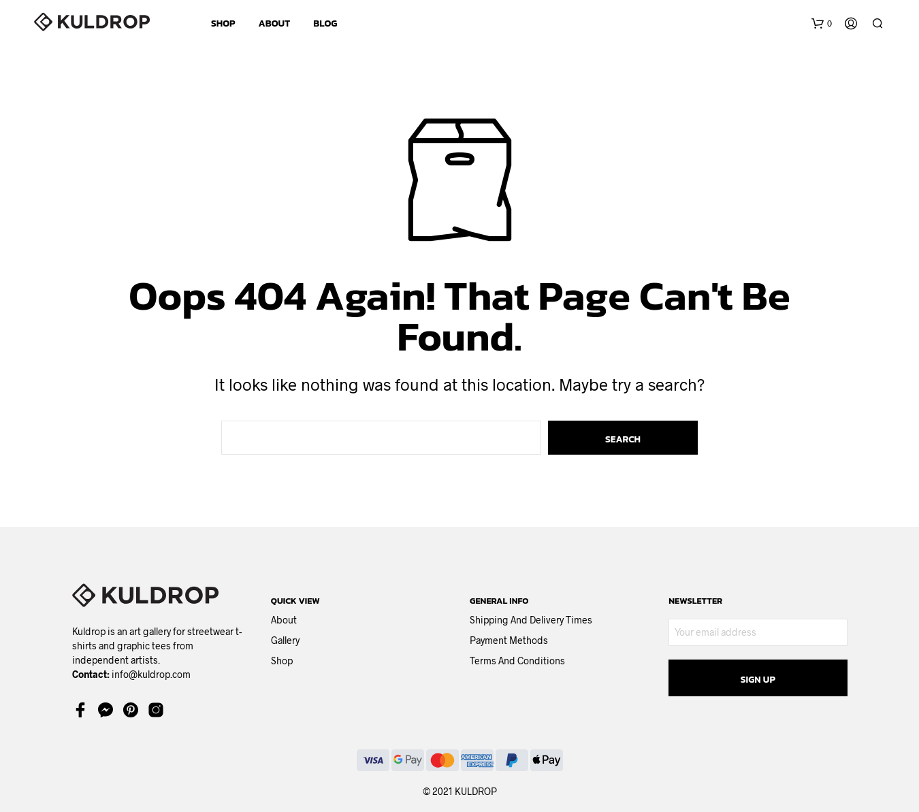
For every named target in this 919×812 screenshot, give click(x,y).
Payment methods (509, 640)
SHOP (223, 23)
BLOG (325, 23)
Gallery (285, 640)
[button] (821, 24)
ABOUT (275, 23)
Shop (282, 660)
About (284, 620)
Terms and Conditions (517, 660)
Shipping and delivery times (531, 620)
